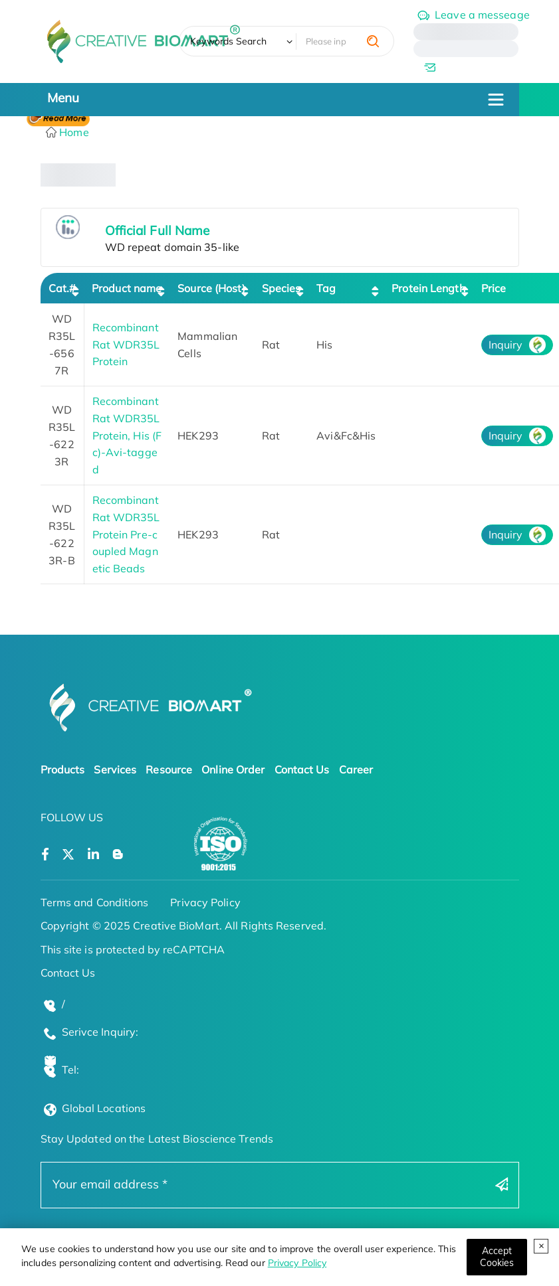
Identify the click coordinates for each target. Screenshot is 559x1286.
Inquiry (506, 344)
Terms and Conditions (95, 902)
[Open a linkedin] (93, 854)
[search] (373, 41)
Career (356, 769)
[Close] (497, 1257)
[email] (465, 67)
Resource (169, 769)
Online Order (233, 769)
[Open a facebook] (45, 854)
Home (72, 132)
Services (115, 769)
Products (63, 769)
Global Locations (104, 1108)
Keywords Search (228, 41)
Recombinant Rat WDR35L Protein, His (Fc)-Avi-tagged (127, 434)
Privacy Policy (297, 1263)
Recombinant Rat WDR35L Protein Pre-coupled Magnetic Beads (126, 533)
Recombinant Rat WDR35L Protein (126, 344)
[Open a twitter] (68, 854)
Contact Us (302, 769)
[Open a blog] (118, 854)
